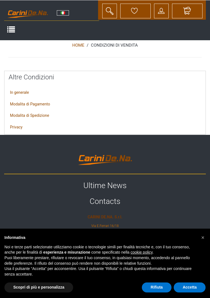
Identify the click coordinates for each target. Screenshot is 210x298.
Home (78, 45)
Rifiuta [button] (157, 287)
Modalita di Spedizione (29, 115)
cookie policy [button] (141, 252)
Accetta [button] (190, 287)
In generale (19, 92)
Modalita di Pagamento (30, 104)
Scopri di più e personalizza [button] (38, 287)
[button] (202, 237)
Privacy (16, 127)
